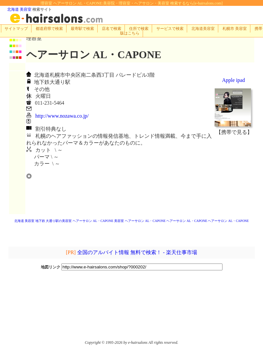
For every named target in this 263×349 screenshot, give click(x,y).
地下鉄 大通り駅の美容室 (53, 221)
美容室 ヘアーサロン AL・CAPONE (139, 221)
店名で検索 (111, 28)
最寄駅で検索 (82, 28)
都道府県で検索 (49, 28)
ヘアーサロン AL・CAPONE (93, 221)
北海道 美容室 (19, 9)
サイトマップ (16, 28)
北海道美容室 (203, 28)
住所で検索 (139, 28)
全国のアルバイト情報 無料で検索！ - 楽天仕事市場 (137, 252)
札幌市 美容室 (234, 28)
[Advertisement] (234, 175)
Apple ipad (233, 80)
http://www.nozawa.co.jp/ (62, 116)
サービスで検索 (170, 28)
